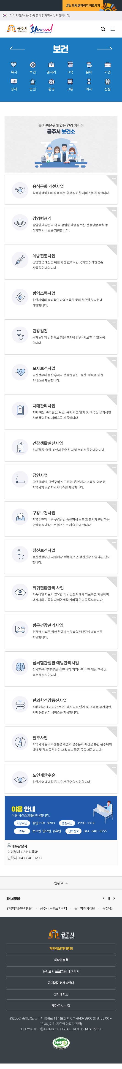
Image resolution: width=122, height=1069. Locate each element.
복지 (17, 47)
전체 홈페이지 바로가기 (79, 6)
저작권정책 (61, 965)
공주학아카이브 (85, 914)
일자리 (104, 47)
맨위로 (61, 888)
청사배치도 (61, 1000)
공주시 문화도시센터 (53, 914)
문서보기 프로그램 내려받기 (61, 977)
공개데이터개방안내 (61, 988)
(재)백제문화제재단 (20, 914)
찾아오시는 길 (61, 1011)
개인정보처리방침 (61, 954)
